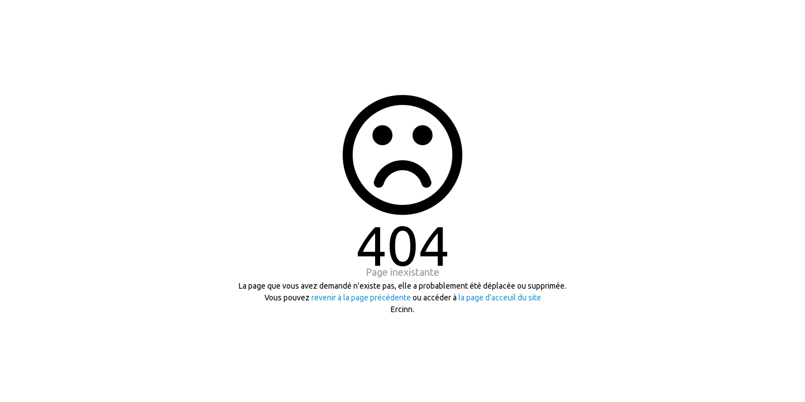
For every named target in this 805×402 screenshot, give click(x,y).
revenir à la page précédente (361, 297)
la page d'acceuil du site (499, 297)
